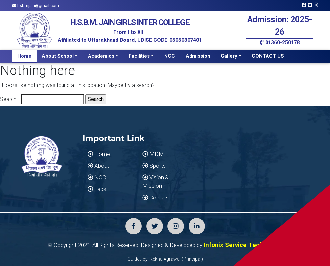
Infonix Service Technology (243, 245)
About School (58, 56)
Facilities (139, 56)
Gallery (229, 56)
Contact (155, 197)
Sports (154, 165)
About (98, 165)
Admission (198, 56)
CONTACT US (268, 56)
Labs (97, 189)
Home (24, 56)
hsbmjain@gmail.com (35, 5)
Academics (101, 56)
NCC (169, 56)
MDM (153, 154)
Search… (10, 99)
